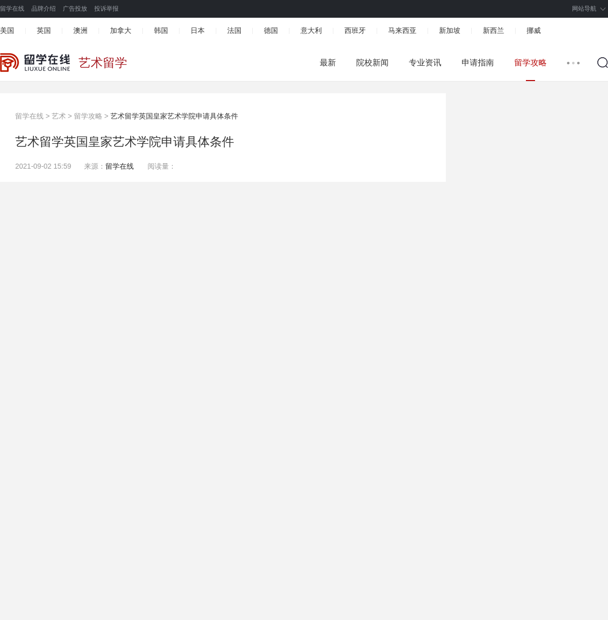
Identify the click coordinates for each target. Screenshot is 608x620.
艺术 (59, 116)
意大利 (311, 30)
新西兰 (493, 30)
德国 (271, 30)
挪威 (533, 30)
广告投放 (75, 8)
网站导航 (584, 8)
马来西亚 (402, 30)
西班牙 (355, 30)
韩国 (161, 30)
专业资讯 (425, 62)
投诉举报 (106, 8)
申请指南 (478, 62)
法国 (234, 30)
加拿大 (120, 30)
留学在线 (12, 8)
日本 (198, 30)
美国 (7, 30)
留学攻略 (530, 62)
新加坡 (449, 30)
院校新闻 (372, 62)
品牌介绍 (43, 8)
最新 (328, 62)
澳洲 (80, 30)
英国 (43, 30)
